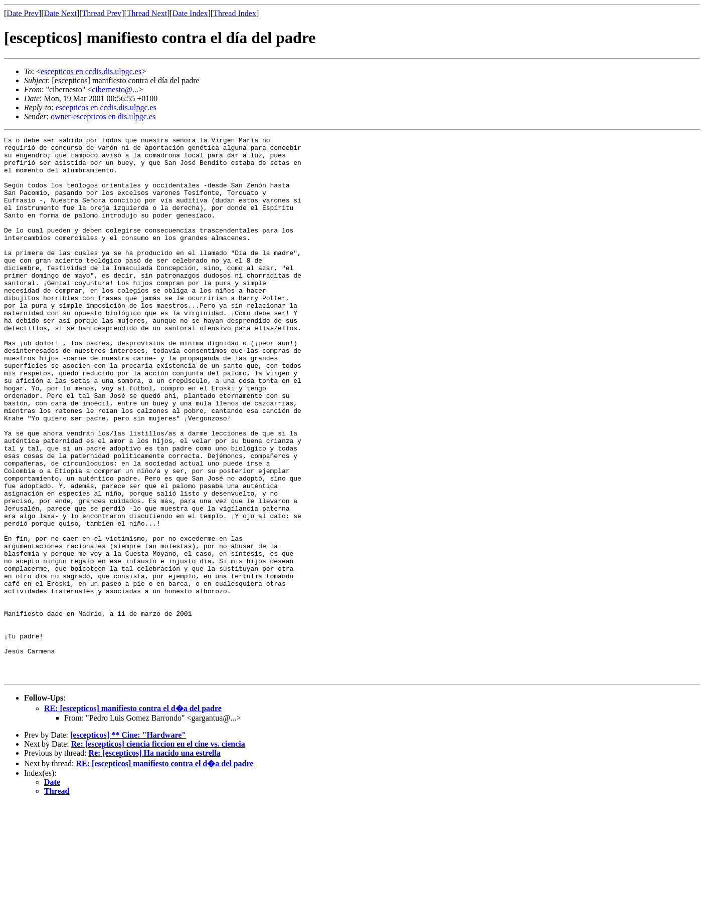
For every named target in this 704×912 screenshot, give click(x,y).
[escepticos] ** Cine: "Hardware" (128, 843)
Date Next (60, 13)
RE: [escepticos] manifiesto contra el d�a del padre (133, 816)
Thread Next (147, 13)
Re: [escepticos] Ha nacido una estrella (154, 861)
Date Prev (23, 13)
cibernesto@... (115, 89)
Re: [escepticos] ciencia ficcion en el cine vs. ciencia (158, 852)
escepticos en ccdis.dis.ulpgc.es (91, 71)
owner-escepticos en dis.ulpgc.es (103, 116)
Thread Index (234, 13)
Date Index (190, 13)
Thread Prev (101, 13)
